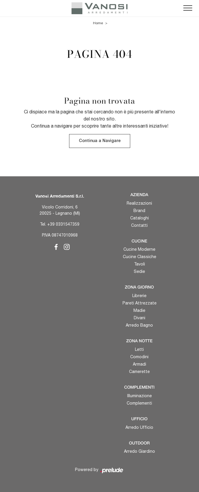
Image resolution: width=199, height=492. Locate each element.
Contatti (139, 225)
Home (98, 23)
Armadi (139, 364)
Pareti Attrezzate (139, 303)
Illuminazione (139, 395)
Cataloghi (139, 218)
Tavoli (139, 264)
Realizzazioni (139, 203)
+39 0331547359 (63, 224)
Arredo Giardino (139, 451)
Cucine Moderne (139, 249)
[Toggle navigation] (187, 8)
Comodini (139, 356)
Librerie (139, 295)
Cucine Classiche (139, 256)
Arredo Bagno (139, 325)
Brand (139, 210)
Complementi (139, 403)
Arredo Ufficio (139, 427)
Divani (139, 317)
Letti (139, 349)
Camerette (139, 371)
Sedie (139, 271)
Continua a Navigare (99, 141)
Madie (139, 310)
